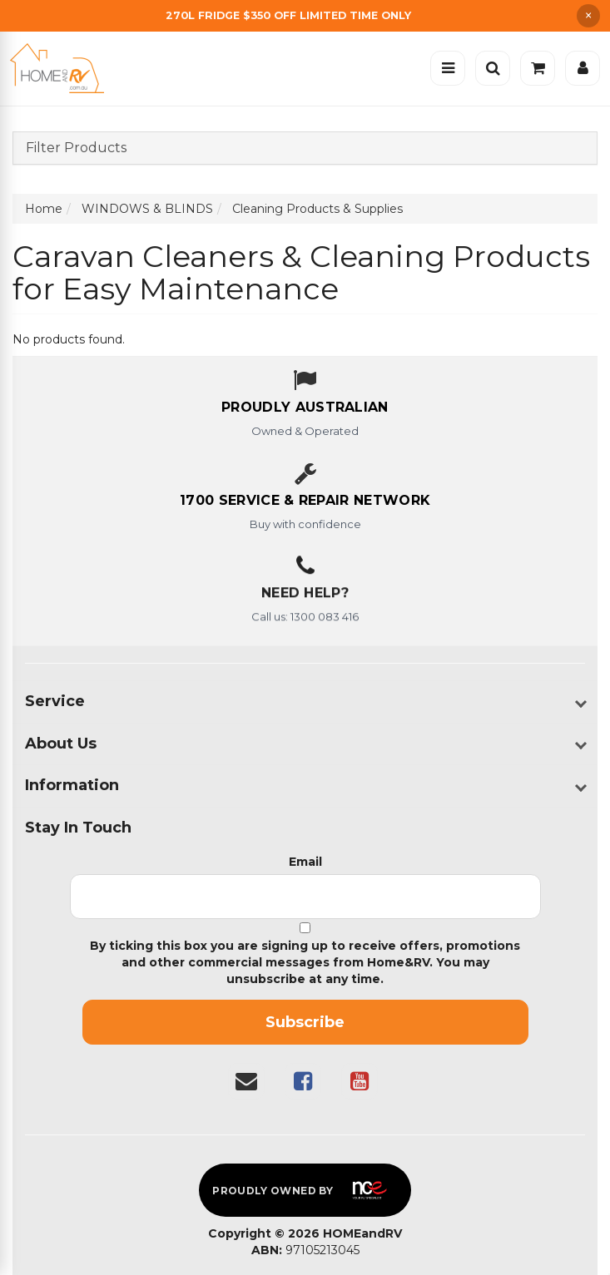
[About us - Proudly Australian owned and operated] (305, 408)
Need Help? (305, 596)
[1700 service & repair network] (305, 501)
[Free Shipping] (305, 15)
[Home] (61, 68)
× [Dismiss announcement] (588, 16)
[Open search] (492, 68)
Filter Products (76, 148)
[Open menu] (447, 68)
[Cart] (537, 68)
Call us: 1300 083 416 (305, 619)
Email (305, 861)
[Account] (582, 68)
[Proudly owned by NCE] (305, 1190)
